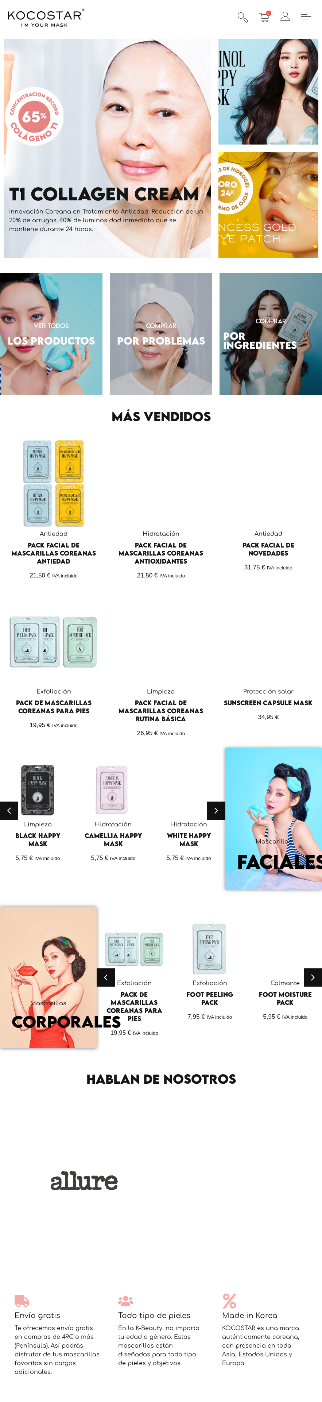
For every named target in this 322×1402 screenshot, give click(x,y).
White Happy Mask (189, 840)
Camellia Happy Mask (113, 840)
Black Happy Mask (37, 840)
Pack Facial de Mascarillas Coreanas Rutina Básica (161, 711)
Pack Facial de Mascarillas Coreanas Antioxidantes (161, 553)
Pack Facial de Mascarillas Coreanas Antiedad (53, 553)
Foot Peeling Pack (209, 998)
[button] (9, 811)
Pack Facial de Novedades (268, 549)
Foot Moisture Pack (285, 998)
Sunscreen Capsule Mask (268, 703)
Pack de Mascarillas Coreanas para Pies (54, 707)
